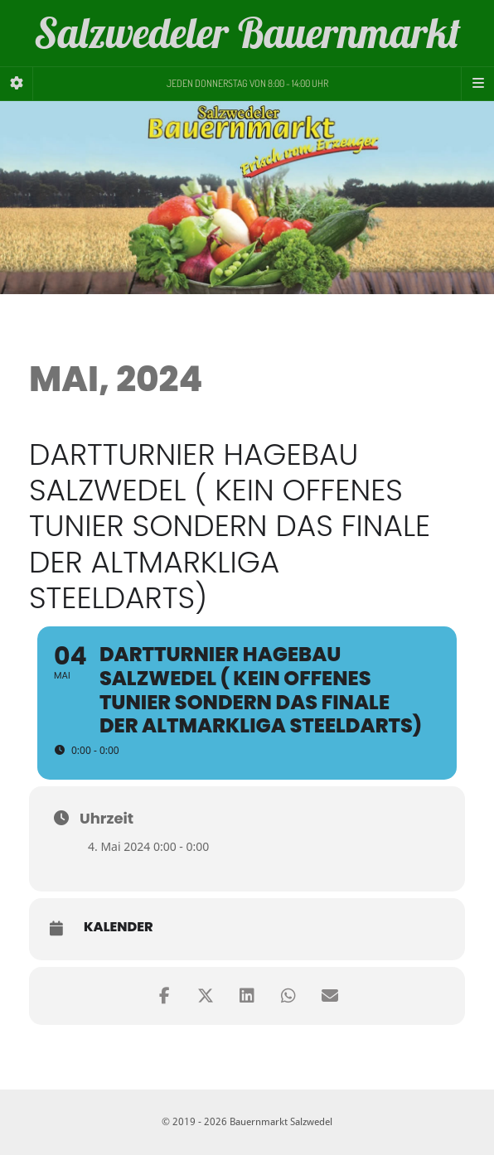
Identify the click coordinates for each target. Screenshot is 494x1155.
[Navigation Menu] (477, 83)
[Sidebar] (16, 83)
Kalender (118, 927)
